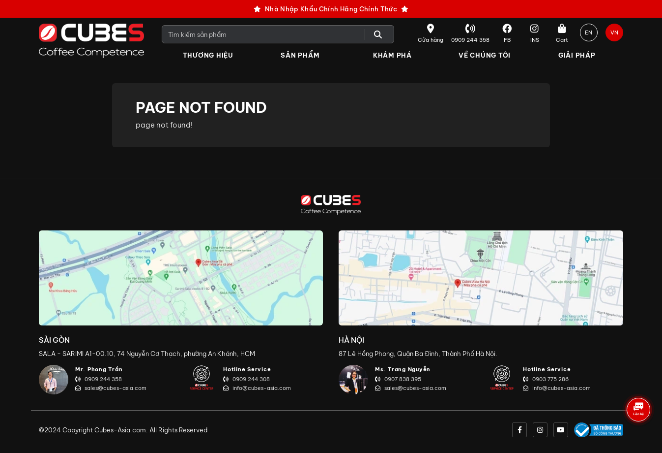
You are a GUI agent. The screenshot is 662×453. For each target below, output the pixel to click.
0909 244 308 (246, 379)
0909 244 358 (98, 379)
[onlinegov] (598, 429)
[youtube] (560, 429)
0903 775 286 (546, 379)
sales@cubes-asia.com (110, 388)
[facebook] (519, 429)
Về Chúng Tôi (485, 55)
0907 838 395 (398, 379)
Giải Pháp (577, 55)
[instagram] (540, 429)
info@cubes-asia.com (257, 388)
